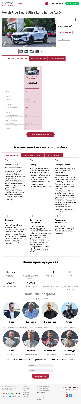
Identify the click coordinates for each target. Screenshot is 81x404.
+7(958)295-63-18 (57, 3)
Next (41, 51)
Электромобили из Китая (42, 393)
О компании (26, 394)
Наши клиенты (26, 392)
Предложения (26, 388)
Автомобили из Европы (43, 390)
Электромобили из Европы (42, 398)
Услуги (24, 390)
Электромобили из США (43, 396)
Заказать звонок (70, 389)
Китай (26, 107)
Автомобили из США (42, 388)
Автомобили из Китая (43, 386)
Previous (16, 51)
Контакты (25, 396)
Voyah (26, 91)
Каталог (25, 386)
